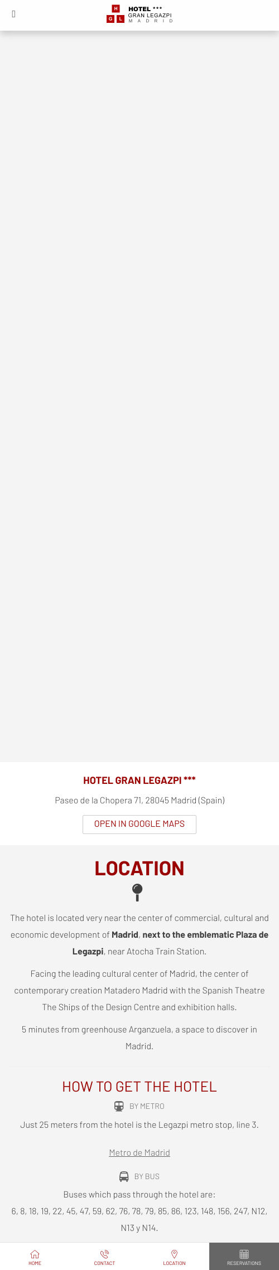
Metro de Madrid (139, 1153)
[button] (14, 14)
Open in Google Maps (139, 824)
